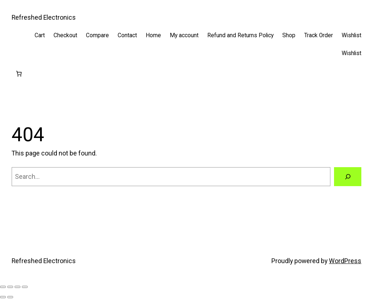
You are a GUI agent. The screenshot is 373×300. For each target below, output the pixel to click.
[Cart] (19, 74)
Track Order (318, 35)
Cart (40, 35)
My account (184, 35)
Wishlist (351, 35)
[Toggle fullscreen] (10, 287)
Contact (127, 35)
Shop (288, 35)
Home (153, 35)
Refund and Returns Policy (240, 35)
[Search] (347, 176)
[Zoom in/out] (3, 287)
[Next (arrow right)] (10, 297)
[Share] (17, 287)
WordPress (345, 261)
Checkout (65, 35)
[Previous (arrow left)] (3, 297)
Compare (97, 35)
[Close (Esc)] (25, 287)
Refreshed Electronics (44, 17)
